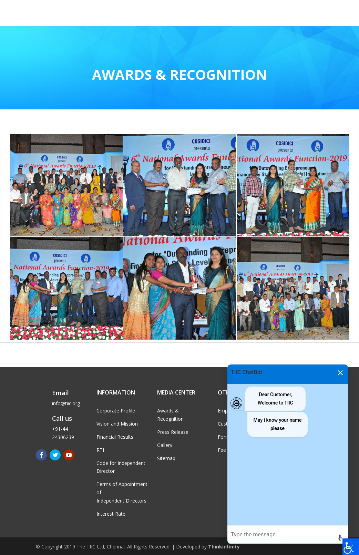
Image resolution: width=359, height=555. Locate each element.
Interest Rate (110, 513)
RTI (100, 450)
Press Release (172, 432)
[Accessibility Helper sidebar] (350, 546)
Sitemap (166, 458)
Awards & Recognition (179, 74)
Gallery (164, 445)
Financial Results (114, 437)
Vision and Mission (117, 423)
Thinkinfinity (224, 546)
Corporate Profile (115, 410)
